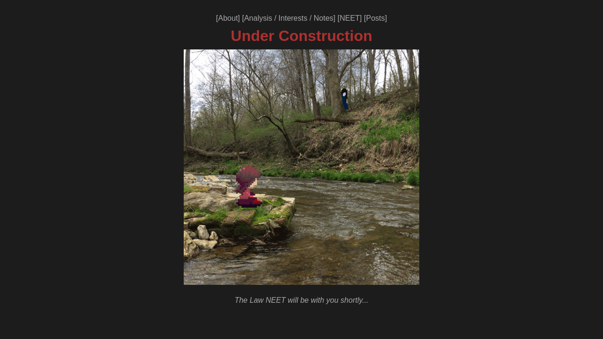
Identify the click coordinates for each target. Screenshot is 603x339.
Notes (324, 18)
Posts (375, 18)
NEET (350, 18)
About (228, 18)
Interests (292, 18)
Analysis (258, 18)
